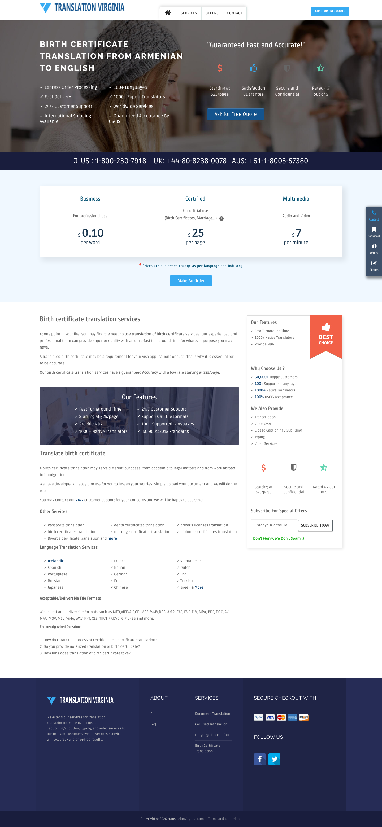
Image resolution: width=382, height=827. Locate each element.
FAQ (153, 724)
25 (195, 238)
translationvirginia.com (186, 819)
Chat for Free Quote (330, 11)
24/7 (80, 500)
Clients (156, 714)
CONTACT (234, 13)
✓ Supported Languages (274, 384)
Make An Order (191, 281)
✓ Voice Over (261, 424)
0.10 (90, 238)
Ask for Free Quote (236, 114)
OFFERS (212, 13)
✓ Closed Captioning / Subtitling (276, 430)
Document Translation (212, 714)
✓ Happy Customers (274, 377)
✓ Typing (258, 437)
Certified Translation (211, 724)
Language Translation (212, 735)
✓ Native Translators (273, 390)
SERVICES (189, 13)
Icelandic (56, 561)
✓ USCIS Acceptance (272, 397)
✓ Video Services (264, 444)
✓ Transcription (263, 417)
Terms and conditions (224, 819)
